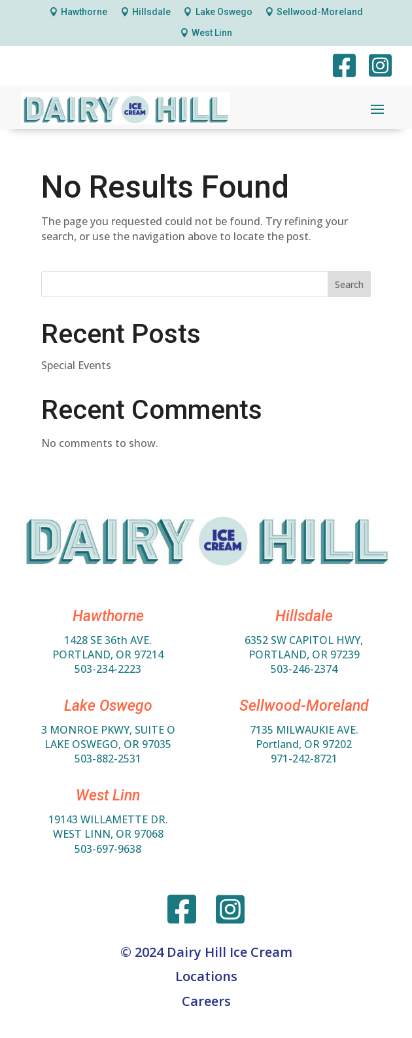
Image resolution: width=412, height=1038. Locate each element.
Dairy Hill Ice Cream (229, 952)
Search (349, 284)
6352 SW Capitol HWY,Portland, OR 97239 (304, 647)
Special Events (76, 365)
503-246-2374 (304, 669)
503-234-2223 (108, 669)
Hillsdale (151, 12)
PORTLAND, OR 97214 (107, 654)
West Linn (212, 32)
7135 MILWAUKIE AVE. (304, 730)
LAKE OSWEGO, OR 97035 (107, 744)
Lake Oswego (224, 12)
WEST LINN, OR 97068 (108, 834)
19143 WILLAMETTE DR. (108, 819)
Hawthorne (84, 12)
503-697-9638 (108, 849)
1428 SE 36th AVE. (108, 640)
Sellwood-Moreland (320, 12)
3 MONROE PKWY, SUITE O (108, 730)
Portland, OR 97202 (304, 744)
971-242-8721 (304, 758)
